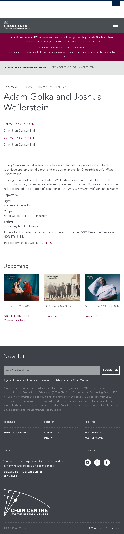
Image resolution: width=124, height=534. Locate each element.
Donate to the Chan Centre (23, 472)
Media (48, 438)
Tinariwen (50, 316)
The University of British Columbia (44, 7)
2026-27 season (42, 37)
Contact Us (52, 432)
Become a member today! (86, 41)
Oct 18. (47, 242)
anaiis (88, 316)
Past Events (93, 432)
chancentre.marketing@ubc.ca (43, 410)
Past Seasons (94, 438)
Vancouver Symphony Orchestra (26, 67)
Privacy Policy (112, 528)
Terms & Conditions (92, 528)
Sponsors (10, 476)
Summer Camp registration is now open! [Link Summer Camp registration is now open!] (62, 47)
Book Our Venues (16, 432)
